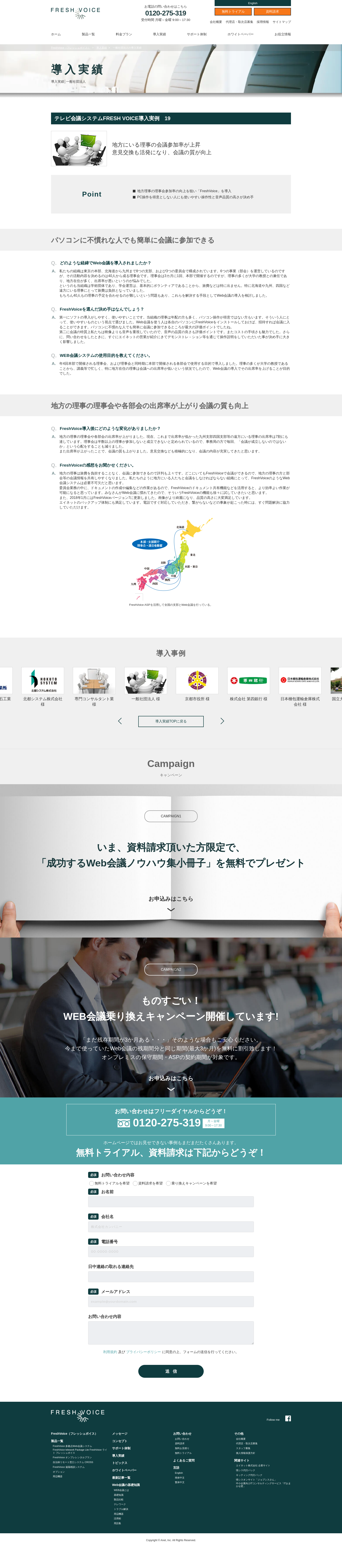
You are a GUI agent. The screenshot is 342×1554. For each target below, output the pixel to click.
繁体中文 (180, 1482)
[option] (197, 684)
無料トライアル (233, 11)
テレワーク (120, 1504)
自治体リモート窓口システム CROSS (73, 1462)
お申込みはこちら (171, 903)
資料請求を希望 (150, 1183)
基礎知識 (118, 1495)
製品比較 (118, 1499)
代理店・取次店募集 (239, 22)
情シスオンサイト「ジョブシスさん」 (256, 1479)
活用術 (117, 1518)
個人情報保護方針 (245, 1453)
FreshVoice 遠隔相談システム (69, 1467)
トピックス (119, 1463)
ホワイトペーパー (240, 34)
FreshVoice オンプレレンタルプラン (72, 1457)
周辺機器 (57, 1476)
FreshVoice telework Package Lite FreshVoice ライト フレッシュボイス (80, 1451)
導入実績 (159, 34)
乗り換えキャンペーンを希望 (194, 1183)
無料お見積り (182, 1448)
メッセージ (119, 1433)
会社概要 (216, 22)
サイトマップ (282, 22)
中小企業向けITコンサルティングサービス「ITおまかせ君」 (263, 1485)
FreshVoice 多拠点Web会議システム (72, 1446)
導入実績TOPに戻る (171, 721)
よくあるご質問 (184, 1460)
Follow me (279, 1419)
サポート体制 (197, 34)
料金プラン (124, 34)
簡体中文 (180, 1477)
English (253, 3)
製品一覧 (88, 34)
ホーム (56, 34)
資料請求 (272, 11)
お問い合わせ (182, 1439)
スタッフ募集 (243, 1448)
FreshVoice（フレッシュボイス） (70, 47)
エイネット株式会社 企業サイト (253, 1465)
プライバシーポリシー (143, 1352)
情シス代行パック (245, 1470)
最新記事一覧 (121, 1477)
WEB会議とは (121, 1490)
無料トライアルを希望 (112, 1183)
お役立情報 (283, 34)
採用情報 (263, 22)
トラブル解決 (121, 1509)
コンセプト (119, 1441)
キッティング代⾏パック (249, 1475)
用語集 (117, 1523)
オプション (59, 1471)
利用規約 (110, 1352)
